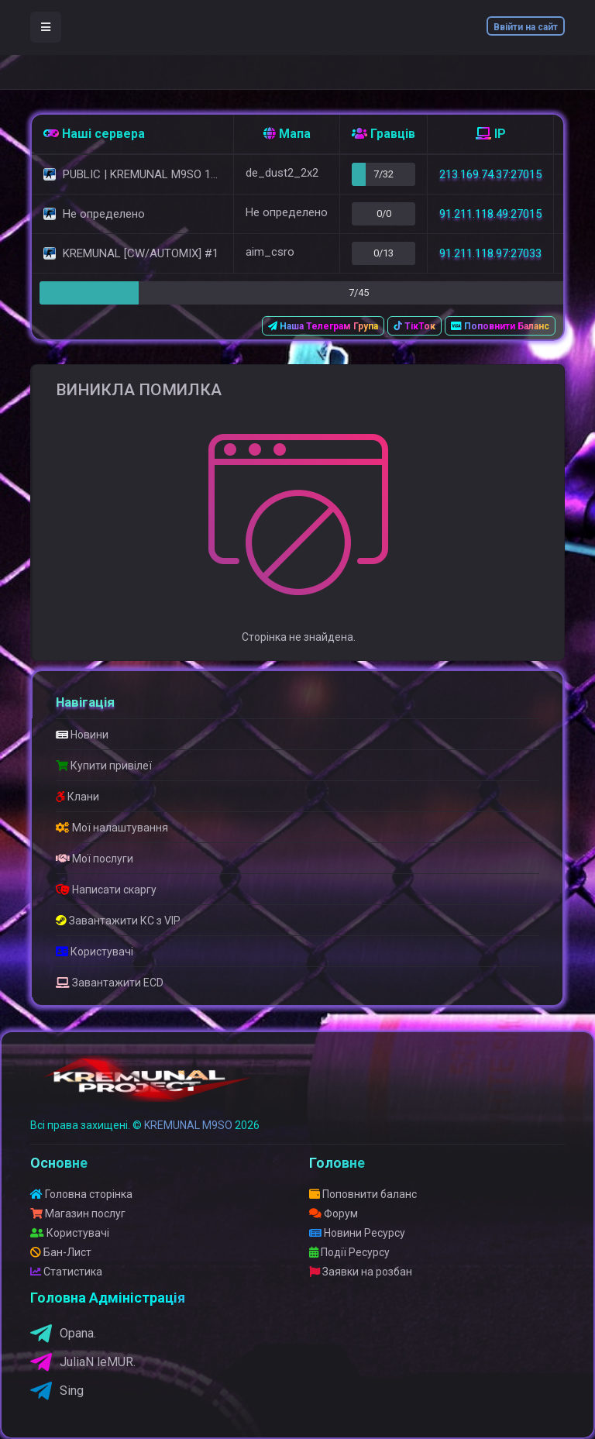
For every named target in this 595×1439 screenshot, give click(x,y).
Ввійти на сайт (526, 27)
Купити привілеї (104, 765)
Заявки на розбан (360, 1271)
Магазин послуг (78, 1213)
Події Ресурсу (349, 1252)
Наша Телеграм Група (323, 326)
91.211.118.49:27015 (490, 214)
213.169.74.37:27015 (490, 174)
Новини (82, 734)
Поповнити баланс (363, 1194)
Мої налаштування (112, 827)
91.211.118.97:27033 (490, 253)
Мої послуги (94, 858)
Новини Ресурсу (357, 1233)
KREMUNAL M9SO (188, 1125)
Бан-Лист (60, 1252)
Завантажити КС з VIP (118, 920)
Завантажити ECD (109, 982)
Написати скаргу (106, 889)
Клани (77, 796)
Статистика (66, 1271)
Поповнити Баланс (500, 326)
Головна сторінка (81, 1194)
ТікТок (414, 326)
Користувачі (94, 951)
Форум (333, 1213)
